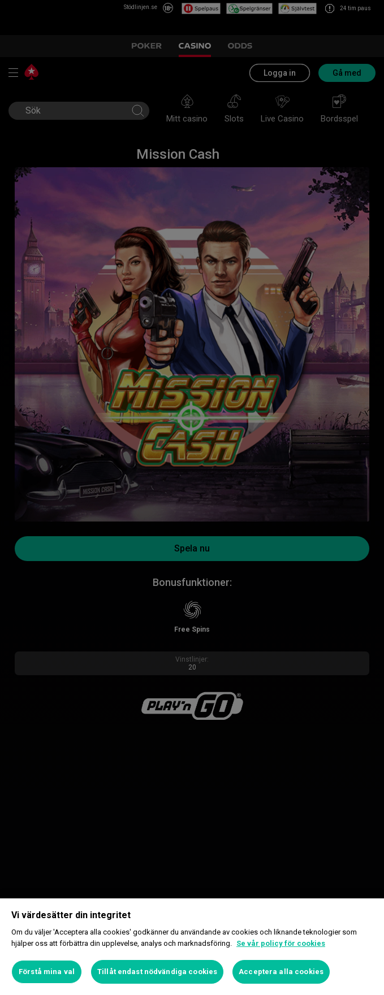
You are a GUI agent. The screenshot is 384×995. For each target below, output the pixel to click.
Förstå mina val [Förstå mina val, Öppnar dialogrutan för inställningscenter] (47, 971)
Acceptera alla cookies (281, 971)
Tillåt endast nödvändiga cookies (157, 971)
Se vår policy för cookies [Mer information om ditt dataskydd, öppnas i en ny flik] (280, 943)
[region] (192, 946)
